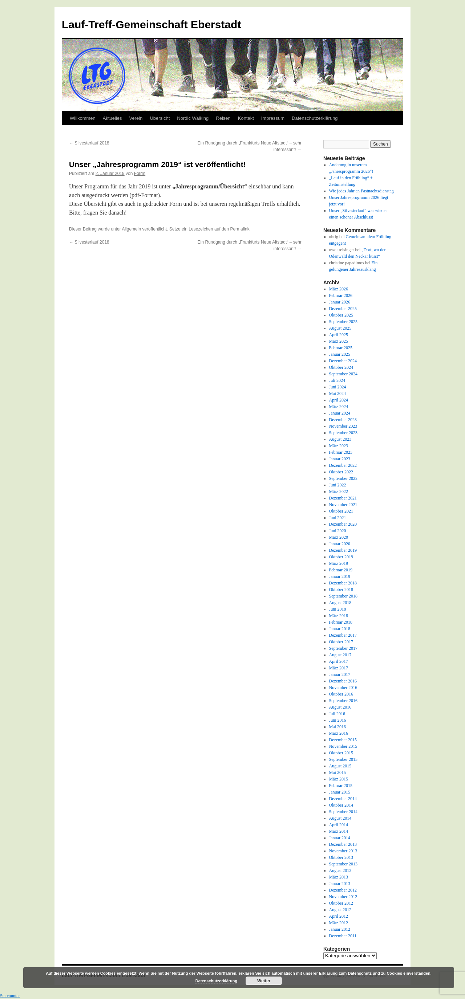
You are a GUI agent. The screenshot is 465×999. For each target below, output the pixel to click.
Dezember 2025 (343, 308)
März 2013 (338, 877)
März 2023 (338, 445)
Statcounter (10, 995)
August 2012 (340, 909)
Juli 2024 (337, 380)
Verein (136, 118)
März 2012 (338, 922)
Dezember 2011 (343, 935)
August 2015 (340, 765)
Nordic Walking (193, 118)
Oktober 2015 (341, 752)
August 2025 (340, 328)
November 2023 (343, 426)
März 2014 (338, 831)
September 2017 (343, 648)
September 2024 (343, 373)
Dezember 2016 (343, 681)
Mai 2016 (337, 726)
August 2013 (340, 870)
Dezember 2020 (343, 524)
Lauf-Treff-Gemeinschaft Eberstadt (151, 24)
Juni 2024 (337, 387)
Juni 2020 (337, 530)
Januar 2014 (339, 837)
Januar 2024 (339, 413)
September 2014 (343, 811)
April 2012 (338, 916)
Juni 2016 (337, 720)
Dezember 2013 (343, 844)
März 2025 (338, 341)
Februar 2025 (340, 347)
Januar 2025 (339, 354)
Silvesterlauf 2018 (89, 143)
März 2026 (338, 288)
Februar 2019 (340, 569)
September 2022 (343, 478)
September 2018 (343, 596)
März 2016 (338, 733)
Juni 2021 (337, 517)
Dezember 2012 (343, 890)
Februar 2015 (340, 785)
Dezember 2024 (343, 360)
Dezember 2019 (343, 550)
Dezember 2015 (343, 739)
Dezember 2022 (343, 465)
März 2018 (338, 615)
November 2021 (343, 504)
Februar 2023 (340, 452)
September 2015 (343, 759)
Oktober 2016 (341, 694)
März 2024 (338, 406)
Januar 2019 (339, 576)
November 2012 (343, 896)
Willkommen (83, 118)
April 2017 (338, 661)
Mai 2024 (337, 393)
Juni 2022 (337, 485)
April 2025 (338, 334)
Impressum (272, 118)
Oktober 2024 (341, 367)
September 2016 (343, 700)
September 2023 (343, 432)
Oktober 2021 (341, 511)
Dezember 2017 (343, 635)
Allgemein (131, 229)
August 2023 (340, 439)
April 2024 (338, 400)
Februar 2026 (340, 295)
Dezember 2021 (343, 498)
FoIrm (139, 173)
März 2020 (338, 537)
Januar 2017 (339, 674)
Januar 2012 (339, 929)
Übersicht (160, 118)
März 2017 (338, 667)
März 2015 (338, 779)
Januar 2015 (339, 792)
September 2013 (343, 864)
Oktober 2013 (341, 857)
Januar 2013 (339, 883)
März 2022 (338, 491)
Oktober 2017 (341, 641)
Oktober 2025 (341, 315)
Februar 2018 (340, 622)
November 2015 (343, 746)
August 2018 (340, 602)
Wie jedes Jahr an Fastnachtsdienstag (361, 190)
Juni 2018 (337, 609)
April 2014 (338, 824)
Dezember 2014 (343, 798)
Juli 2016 (337, 713)
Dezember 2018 (343, 583)
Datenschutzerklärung (314, 118)
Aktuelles (112, 118)
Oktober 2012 (341, 903)
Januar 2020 (339, 543)
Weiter (263, 980)
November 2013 (343, 850)
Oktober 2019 (341, 556)
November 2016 (343, 687)
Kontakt (246, 118)
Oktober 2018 (341, 589)
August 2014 (340, 818)
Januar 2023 (339, 458)
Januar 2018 (339, 628)
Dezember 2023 (343, 419)
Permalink (239, 229)
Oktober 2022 (341, 471)
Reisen (223, 118)
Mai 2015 (337, 772)
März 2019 (338, 563)
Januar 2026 (339, 302)
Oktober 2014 (341, 805)
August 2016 (340, 707)
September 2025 (343, 321)
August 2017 (340, 654)
